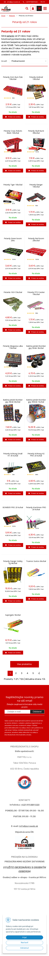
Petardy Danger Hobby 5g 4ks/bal (12, 562)
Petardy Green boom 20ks (13, 239)
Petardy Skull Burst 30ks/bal (36, 132)
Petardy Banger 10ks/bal (36, 186)
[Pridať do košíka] (13, 117)
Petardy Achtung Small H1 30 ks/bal (12, 455)
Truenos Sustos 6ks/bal (36, 561)
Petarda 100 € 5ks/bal (13, 292)
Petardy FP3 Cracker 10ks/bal (36, 293)
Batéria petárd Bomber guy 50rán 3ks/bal (36, 347)
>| (39, 673)
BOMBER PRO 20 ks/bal (13, 507)
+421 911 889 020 (30, 805)
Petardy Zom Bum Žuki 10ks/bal (13, 78)
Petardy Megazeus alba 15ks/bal (13, 347)
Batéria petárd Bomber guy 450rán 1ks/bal (36, 401)
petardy (10, 36)
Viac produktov (24, 664)
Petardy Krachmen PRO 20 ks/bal (36, 508)
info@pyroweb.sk (13, 2)
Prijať (24, 937)
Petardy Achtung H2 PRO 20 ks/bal (36, 455)
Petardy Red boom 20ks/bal (36, 239)
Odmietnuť (24, 948)
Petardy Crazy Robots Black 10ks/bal (13, 132)
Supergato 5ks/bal (13, 615)
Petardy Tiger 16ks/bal (12, 185)
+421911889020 (32, 2)
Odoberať (37, 712)
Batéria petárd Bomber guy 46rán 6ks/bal (13, 401)
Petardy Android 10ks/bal (36, 78)
